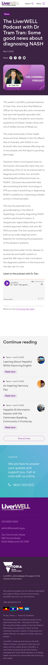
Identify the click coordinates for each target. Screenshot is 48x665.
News (6, 14)
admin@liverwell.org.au (13, 528)
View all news (24, 439)
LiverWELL (6, 306)
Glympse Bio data (25, 309)
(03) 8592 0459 (10, 522)
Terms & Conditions (26, 615)
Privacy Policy (9, 615)
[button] (40, 4)
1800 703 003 (21, 485)
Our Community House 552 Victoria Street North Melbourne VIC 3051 (15, 538)
